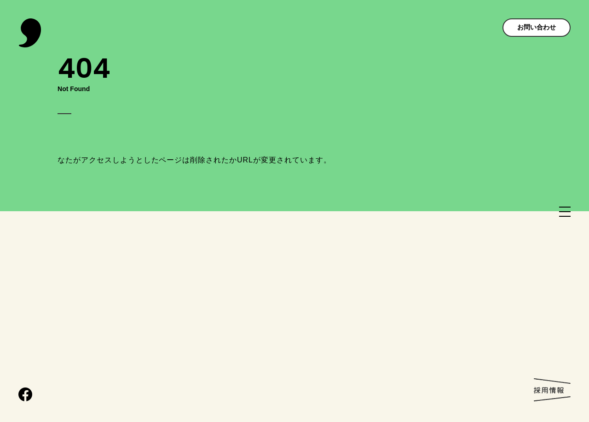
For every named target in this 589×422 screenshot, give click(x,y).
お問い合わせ (536, 27)
